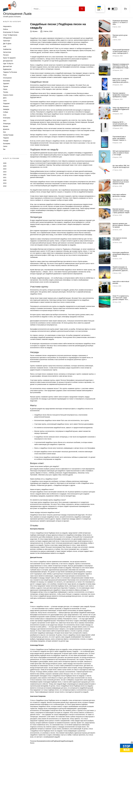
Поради (5, 140)
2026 (4, 163)
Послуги (6, 55)
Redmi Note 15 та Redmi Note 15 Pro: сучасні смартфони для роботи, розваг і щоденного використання (121, 82)
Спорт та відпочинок (10, 35)
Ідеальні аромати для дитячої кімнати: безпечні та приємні (121, 225)
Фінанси (6, 106)
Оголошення (7, 78)
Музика (5, 126)
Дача (4, 98)
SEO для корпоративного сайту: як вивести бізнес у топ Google (121, 152)
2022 (4, 174)
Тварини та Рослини (10, 72)
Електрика (6, 118)
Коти (4, 115)
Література (6, 123)
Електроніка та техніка (11, 32)
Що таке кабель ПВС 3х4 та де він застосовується (121, 166)
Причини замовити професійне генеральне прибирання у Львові (121, 94)
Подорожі (6, 103)
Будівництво (7, 69)
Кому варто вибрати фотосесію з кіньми (119, 195)
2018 (4, 186)
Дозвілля (6, 129)
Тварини (6, 138)
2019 (4, 183)
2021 (4, 177)
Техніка (5, 92)
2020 (4, 180)
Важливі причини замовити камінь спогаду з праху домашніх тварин (121, 210)
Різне (5, 75)
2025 (4, 166)
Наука (5, 89)
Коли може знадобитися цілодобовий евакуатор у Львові (121, 254)
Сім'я (5, 101)
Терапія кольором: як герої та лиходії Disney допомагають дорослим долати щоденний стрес (121, 269)
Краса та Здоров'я (9, 58)
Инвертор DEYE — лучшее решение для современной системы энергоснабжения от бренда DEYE (120, 125)
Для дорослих (8, 61)
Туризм (5, 86)
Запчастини (7, 52)
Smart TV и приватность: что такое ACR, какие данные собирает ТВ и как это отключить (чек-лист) (121, 299)
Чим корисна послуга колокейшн (120, 239)
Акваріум (6, 109)
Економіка (6, 81)
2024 (4, 169)
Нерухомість (7, 26)
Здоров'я (6, 83)
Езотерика (6, 143)
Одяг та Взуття (8, 63)
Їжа (4, 149)
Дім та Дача (7, 43)
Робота (5, 29)
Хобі (4, 46)
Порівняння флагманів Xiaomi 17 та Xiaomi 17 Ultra (120, 22)
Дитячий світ (7, 66)
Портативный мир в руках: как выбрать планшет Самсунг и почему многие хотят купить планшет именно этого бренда (121, 141)
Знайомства (7, 49)
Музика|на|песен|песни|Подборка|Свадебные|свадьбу (55, 778)
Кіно (4, 132)
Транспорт (6, 40)
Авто (4, 120)
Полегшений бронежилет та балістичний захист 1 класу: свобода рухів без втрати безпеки (121, 52)
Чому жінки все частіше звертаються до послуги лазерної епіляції (121, 181)
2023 (4, 172)
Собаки (5, 112)
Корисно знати (8, 95)
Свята (5, 146)
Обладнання (7, 38)
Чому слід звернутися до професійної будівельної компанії (121, 109)
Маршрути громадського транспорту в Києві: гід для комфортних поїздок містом (121, 66)
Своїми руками (8, 135)
